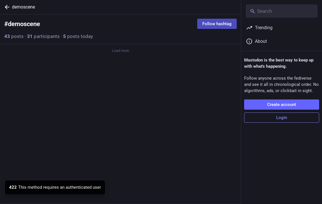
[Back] (6, 7)
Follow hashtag (217, 23)
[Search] (281, 11)
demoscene (23, 7)
